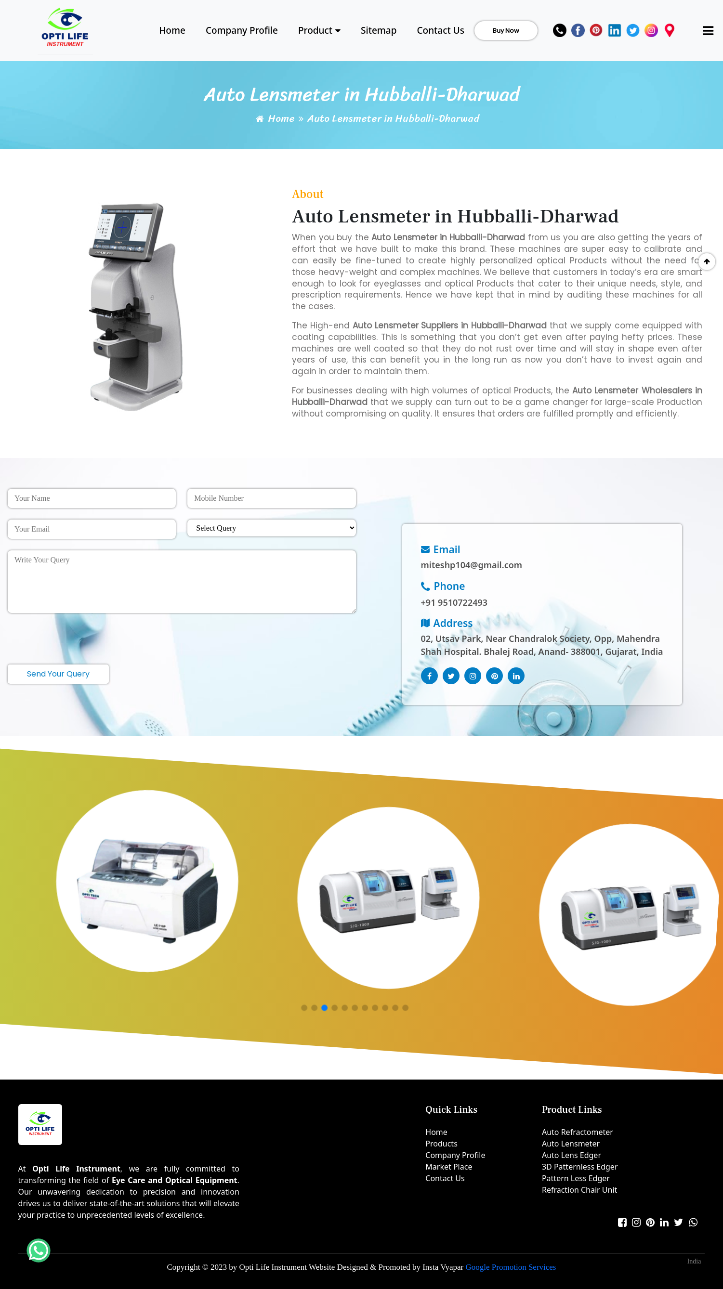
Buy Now (506, 30)
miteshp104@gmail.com (472, 565)
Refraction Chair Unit (579, 1190)
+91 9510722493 (454, 602)
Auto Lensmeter (571, 1143)
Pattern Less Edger (576, 1178)
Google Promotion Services (511, 1267)
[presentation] (81, 634)
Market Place (448, 1167)
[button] (304, 1008)
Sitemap (378, 30)
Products (441, 1143)
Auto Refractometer (577, 1132)
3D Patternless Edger (580, 1167)
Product (319, 30)
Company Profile (242, 30)
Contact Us (440, 30)
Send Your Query (58, 673)
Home (172, 30)
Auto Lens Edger (571, 1155)
